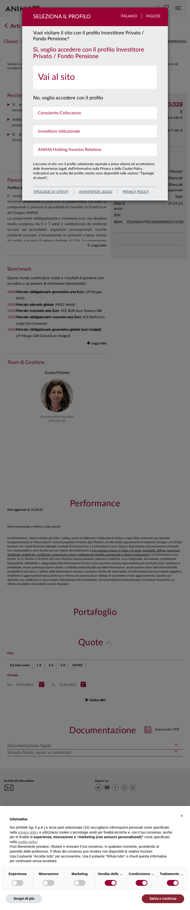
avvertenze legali (95, 192)
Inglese (153, 16)
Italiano (129, 16)
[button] (182, 816)
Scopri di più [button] (24, 898)
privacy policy (136, 192)
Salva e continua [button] (163, 898)
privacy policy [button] (28, 832)
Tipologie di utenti (50, 192)
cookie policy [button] (27, 842)
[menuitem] (95, 77)
